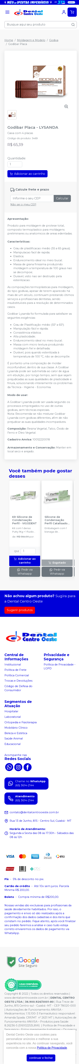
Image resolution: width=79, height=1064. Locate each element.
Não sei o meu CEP (23, 204)
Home (8, 40)
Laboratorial (12, 717)
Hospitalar (11, 711)
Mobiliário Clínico (16, 727)
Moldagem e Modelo (31, 40)
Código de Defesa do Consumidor (18, 688)
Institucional (12, 664)
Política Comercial (16, 675)
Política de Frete (15, 670)
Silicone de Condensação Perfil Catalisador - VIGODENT (57, 520)
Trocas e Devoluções (18, 681)
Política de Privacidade (52, 1047)
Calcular (62, 198)
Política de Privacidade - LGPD (59, 666)
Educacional (12, 744)
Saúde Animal (13, 738)
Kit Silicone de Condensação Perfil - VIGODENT (24, 520)
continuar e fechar (41, 1057)
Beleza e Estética (15, 733)
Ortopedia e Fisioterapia (20, 722)
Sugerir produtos (20, 610)
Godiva (53, 40)
